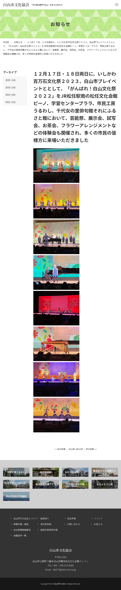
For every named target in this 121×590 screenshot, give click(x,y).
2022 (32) (10, 102)
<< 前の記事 (60, 449)
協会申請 (71, 518)
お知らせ (98, 524)
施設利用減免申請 (49, 529)
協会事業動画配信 (22, 529)
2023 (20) (10, 94)
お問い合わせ (73, 524)
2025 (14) (10, 80)
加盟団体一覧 (20, 535)
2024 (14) (10, 87)
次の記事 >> (91, 449)
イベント (98, 518)
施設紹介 (44, 518)
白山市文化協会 (60, 550)
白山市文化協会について (25, 518)
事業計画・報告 (21, 524)
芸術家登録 (45, 524)
